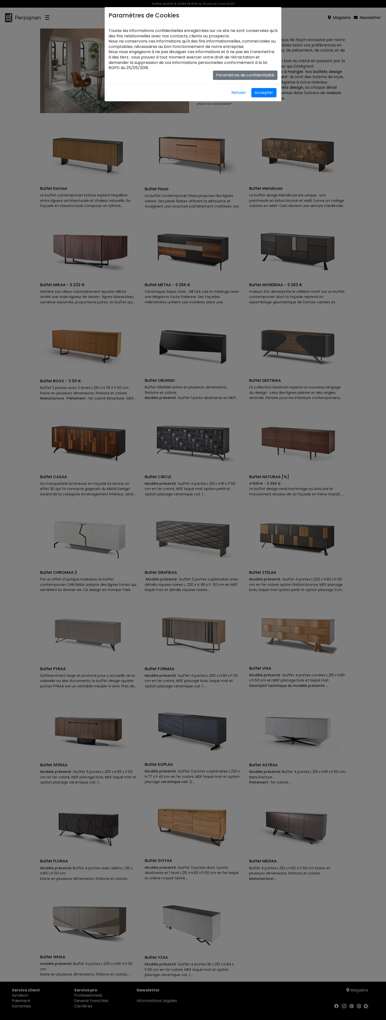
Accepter (264, 92)
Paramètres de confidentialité (245, 75)
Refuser (238, 92)
